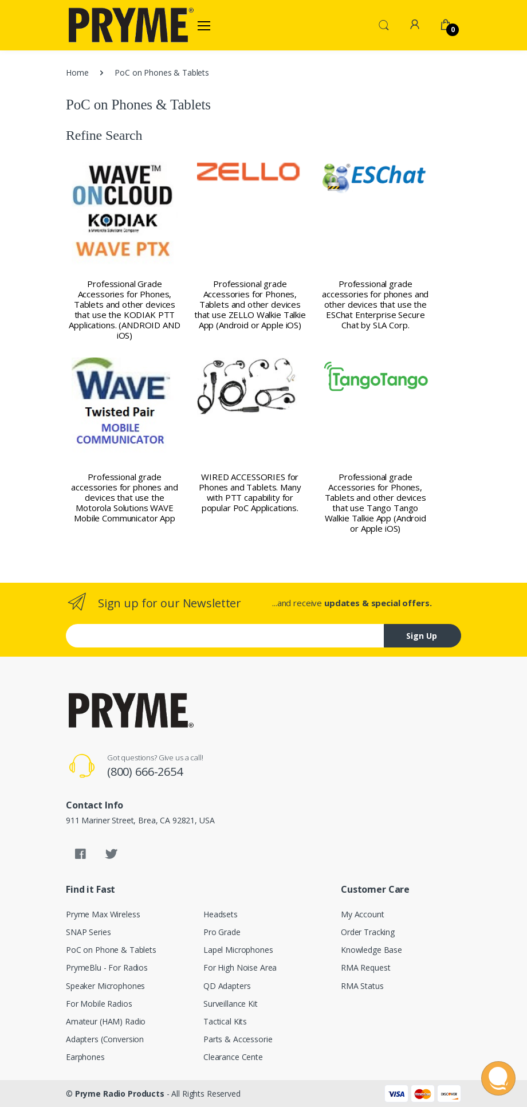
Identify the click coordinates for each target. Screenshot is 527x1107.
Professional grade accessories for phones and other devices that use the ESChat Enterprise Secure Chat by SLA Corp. (375, 304)
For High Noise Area (240, 967)
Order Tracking (368, 932)
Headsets (220, 914)
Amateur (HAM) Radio (105, 1021)
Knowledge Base (371, 949)
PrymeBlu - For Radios (107, 967)
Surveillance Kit (230, 1003)
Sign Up (421, 635)
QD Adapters (226, 985)
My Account (362, 914)
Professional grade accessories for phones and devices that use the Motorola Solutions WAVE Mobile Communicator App (124, 497)
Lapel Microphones (238, 949)
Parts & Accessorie (237, 1039)
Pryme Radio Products (119, 1093)
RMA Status (362, 985)
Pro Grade (222, 932)
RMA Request (365, 967)
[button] (383, 24)
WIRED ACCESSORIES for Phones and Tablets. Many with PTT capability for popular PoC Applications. (250, 492)
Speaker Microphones (105, 985)
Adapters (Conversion (105, 1039)
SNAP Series (88, 932)
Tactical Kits (225, 1021)
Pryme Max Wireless (103, 914)
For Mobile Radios (99, 1003)
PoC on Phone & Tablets (111, 949)
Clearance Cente (233, 1056)
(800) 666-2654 (145, 771)
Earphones (85, 1056)
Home (77, 72)
